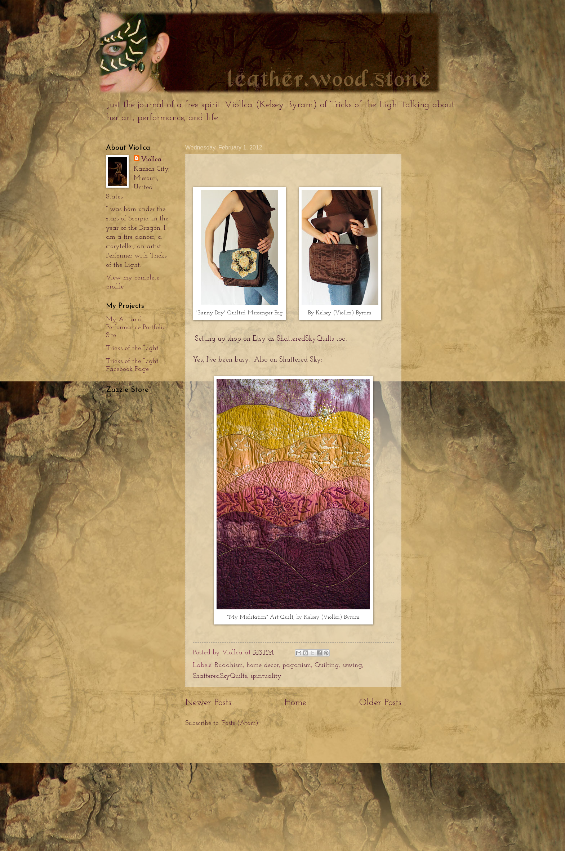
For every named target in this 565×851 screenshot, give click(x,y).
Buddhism (228, 665)
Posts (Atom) (240, 723)
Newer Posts (208, 702)
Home (295, 702)
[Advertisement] (293, 789)
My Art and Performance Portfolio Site (136, 327)
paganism (296, 665)
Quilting (327, 665)
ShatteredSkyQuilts (305, 339)
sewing (352, 665)
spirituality (265, 676)
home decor (262, 665)
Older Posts (380, 702)
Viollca (151, 159)
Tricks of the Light (132, 348)
